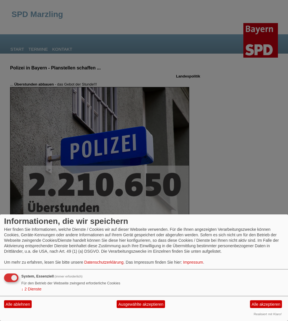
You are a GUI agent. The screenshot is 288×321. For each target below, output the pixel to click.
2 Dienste (31, 289)
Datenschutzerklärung (104, 262)
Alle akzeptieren (266, 304)
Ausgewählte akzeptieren (140, 304)
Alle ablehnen (18, 304)
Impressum (193, 262)
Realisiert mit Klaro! (268, 314)
